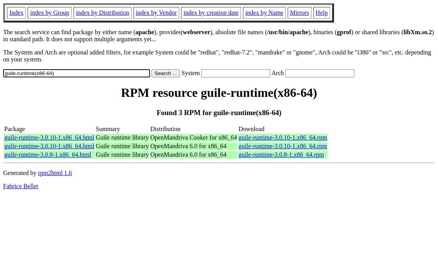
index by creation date (211, 12)
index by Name (264, 12)
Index (16, 12)
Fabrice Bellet (20, 186)
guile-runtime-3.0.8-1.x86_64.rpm (281, 154)
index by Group (49, 12)
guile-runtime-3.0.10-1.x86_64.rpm (283, 137)
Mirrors (299, 12)
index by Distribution (102, 12)
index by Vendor (156, 12)
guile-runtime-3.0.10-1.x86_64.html (49, 137)
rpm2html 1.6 (55, 173)
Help (322, 12)
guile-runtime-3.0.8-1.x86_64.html (47, 154)
